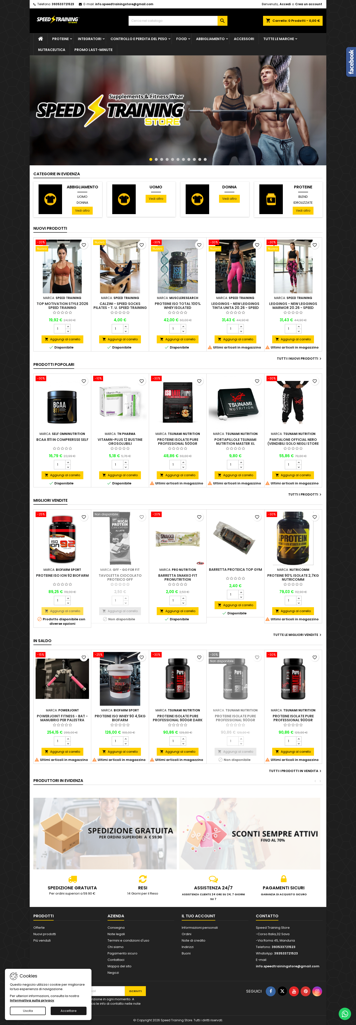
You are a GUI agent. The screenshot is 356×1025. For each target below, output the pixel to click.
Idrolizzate (303, 202)
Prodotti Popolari (53, 364)
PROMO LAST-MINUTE (93, 49)
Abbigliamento (210, 38)
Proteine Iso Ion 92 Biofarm (62, 575)
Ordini (186, 934)
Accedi (285, 4)
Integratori (89, 38)
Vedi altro (82, 210)
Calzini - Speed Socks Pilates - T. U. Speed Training (120, 305)
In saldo (42, 641)
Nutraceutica (51, 49)
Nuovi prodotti (50, 228)
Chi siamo (116, 947)
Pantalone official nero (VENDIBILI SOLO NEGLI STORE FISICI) (293, 443)
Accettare (69, 1010)
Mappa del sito (120, 966)
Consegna (116, 927)
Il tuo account (198, 916)
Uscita (28, 1010)
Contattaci (116, 959)
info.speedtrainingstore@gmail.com (124, 4)
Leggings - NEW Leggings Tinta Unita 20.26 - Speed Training (235, 307)
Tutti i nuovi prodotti (300, 358)
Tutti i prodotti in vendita (296, 771)
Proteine (60, 38)
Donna (82, 202)
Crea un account (308, 4)
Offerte (39, 927)
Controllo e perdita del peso (139, 38)
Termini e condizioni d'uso (128, 940)
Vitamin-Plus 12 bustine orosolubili (120, 441)
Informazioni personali (200, 927)
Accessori (244, 38)
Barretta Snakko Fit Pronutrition (177, 577)
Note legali (116, 934)
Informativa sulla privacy (32, 1000)
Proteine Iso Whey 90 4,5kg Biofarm (120, 718)
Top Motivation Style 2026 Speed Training (62, 305)
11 (205, 159)
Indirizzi (188, 947)
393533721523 (63, 4)
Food (181, 38)
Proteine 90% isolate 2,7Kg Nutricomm (293, 577)
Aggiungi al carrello (62, 339)
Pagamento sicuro (122, 953)
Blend (303, 196)
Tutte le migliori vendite (298, 635)
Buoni (186, 953)
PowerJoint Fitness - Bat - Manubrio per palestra (62, 718)
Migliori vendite (50, 500)
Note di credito (193, 940)
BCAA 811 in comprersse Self (62, 439)
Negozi (113, 972)
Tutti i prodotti (305, 494)
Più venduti (42, 940)
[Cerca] (178, 21)
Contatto (267, 916)
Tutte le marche (278, 38)
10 (199, 159)
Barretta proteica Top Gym (235, 569)
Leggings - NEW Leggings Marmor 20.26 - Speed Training (293, 307)
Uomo (82, 196)
